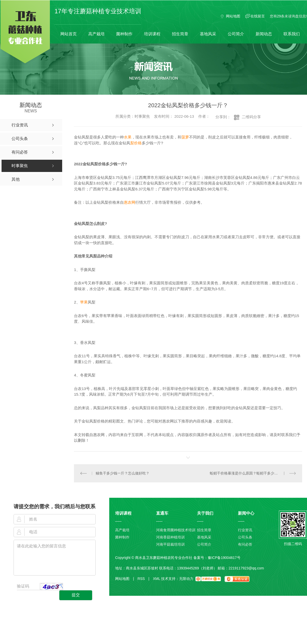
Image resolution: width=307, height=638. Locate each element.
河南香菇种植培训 (170, 537)
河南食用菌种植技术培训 (175, 530)
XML (156, 578)
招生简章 (180, 34)
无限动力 (186, 578)
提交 (76, 595)
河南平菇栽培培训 (170, 544)
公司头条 (245, 537)
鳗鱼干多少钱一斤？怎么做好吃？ (122, 473)
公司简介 (236, 34)
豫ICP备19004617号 (224, 557)
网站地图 (233, 16)
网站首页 (68, 34)
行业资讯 (245, 530)
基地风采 (208, 34)
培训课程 (152, 34)
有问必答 (245, 544)
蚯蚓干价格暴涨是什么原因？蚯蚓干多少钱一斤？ (249, 473)
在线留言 (257, 16)
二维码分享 (251, 117)
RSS (143, 578)
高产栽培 (96, 34)
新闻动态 (264, 34)
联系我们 (291, 34)
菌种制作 (124, 34)
